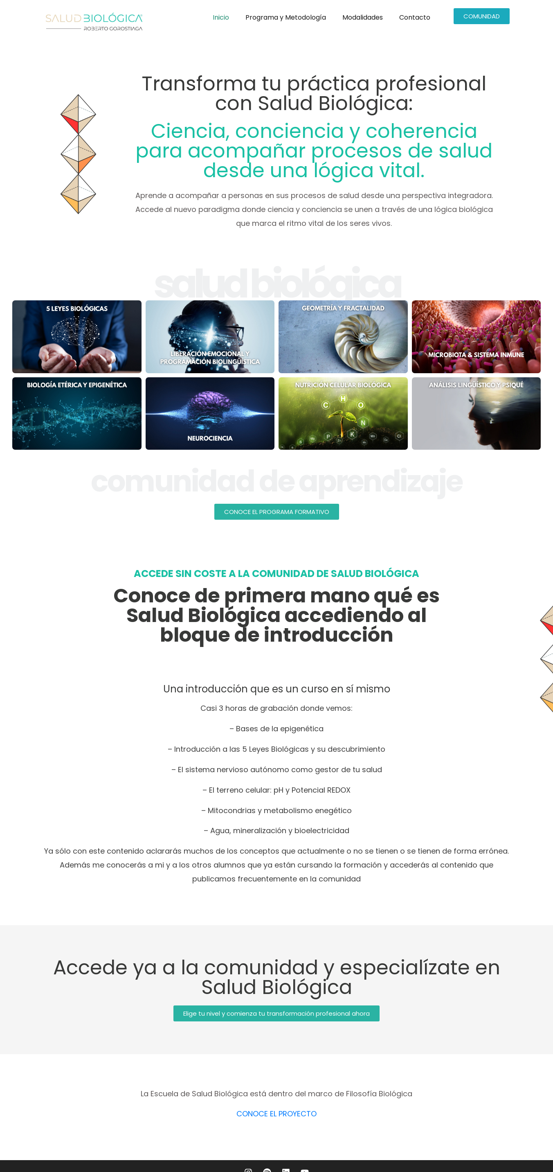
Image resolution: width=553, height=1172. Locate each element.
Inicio (221, 17)
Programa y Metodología (285, 17)
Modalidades (362, 17)
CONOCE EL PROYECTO (276, 1114)
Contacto (414, 17)
